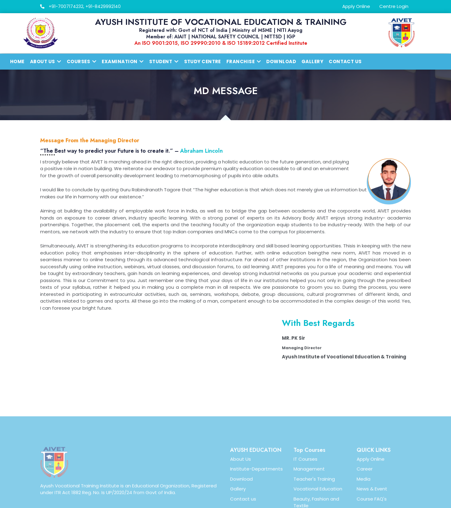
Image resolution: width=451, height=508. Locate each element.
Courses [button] (82, 61)
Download (281, 61)
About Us (240, 496)
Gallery (312, 61)
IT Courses (305, 496)
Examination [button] (122, 61)
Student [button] (164, 61)
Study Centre (202, 61)
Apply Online (356, 6)
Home (17, 61)
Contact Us (345, 61)
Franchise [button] (243, 61)
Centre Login (393, 6)
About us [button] (45, 61)
